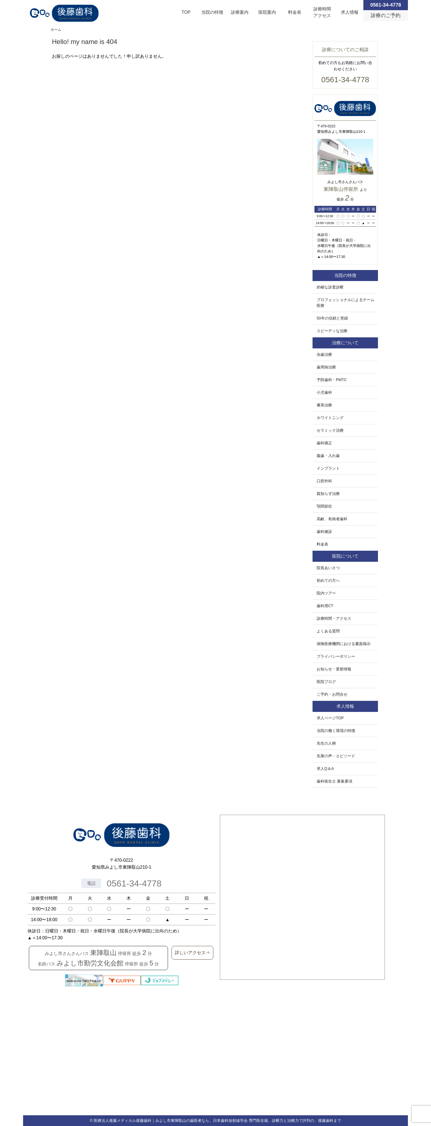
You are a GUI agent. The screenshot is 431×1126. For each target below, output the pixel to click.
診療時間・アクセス (334, 618)
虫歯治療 (324, 354)
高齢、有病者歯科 (332, 519)
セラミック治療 (330, 430)
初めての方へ (328, 580)
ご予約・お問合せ (332, 694)
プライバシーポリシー (336, 656)
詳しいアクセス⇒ (192, 952)
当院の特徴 (212, 12)
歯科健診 (324, 531)
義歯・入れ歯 (328, 455)
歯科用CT (325, 606)
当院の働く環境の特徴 (336, 730)
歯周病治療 (326, 367)
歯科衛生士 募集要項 (334, 781)
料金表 (294, 12)
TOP (186, 12)
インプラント (328, 468)
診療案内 (239, 12)
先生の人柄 (326, 743)
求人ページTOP (330, 718)
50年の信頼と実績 (332, 318)
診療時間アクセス (322, 12)
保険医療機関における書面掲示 (344, 644)
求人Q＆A (325, 768)
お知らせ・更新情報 (334, 669)
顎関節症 (324, 506)
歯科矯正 (324, 443)
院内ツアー (326, 593)
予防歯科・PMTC (332, 380)
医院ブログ (326, 681)
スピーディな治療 (332, 331)
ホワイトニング (330, 417)
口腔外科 (324, 481)
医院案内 (267, 12)
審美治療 (324, 405)
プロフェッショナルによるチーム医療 (345, 303)
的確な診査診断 (330, 287)
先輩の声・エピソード (336, 756)
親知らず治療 (328, 493)
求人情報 (349, 12)
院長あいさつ (328, 568)
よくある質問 (328, 631)
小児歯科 (324, 392)
